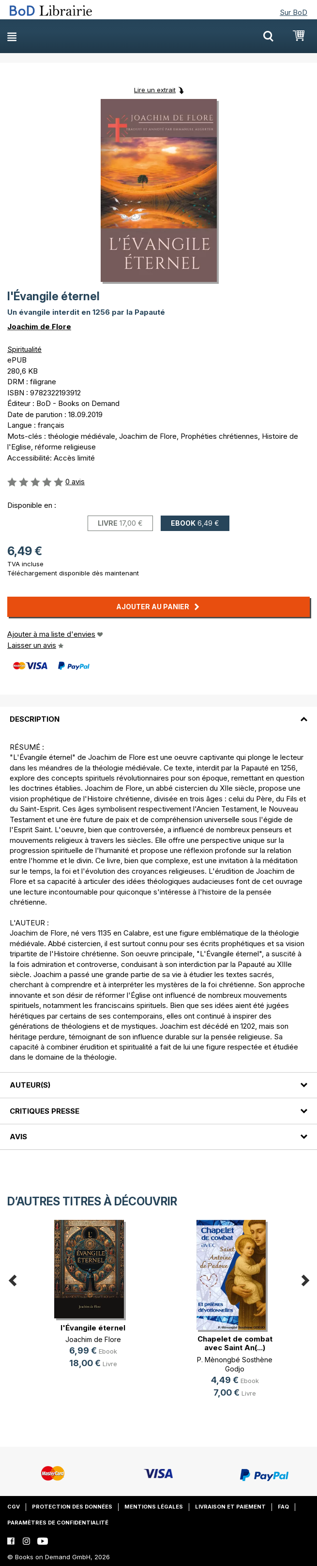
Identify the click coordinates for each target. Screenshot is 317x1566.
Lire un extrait (155, 90)
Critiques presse (44, 1111)
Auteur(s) (30, 1085)
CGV (13, 1506)
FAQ (283, 1506)
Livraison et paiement (230, 1506)
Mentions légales (153, 1506)
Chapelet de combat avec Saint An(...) (234, 1343)
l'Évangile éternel (92, 1327)
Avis (18, 1136)
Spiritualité (24, 349)
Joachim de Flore (39, 326)
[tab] (158, 713)
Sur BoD (293, 12)
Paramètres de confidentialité (57, 1522)
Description (35, 719)
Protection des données (72, 1506)
